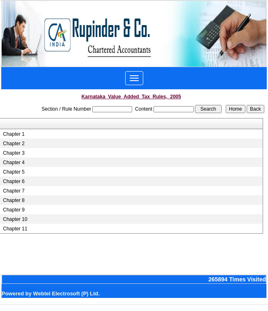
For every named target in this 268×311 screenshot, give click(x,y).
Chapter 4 (14, 162)
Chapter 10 (15, 219)
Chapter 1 (14, 134)
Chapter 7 (14, 191)
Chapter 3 (14, 153)
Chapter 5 (14, 172)
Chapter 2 (14, 143)
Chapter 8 (14, 200)
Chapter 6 (14, 181)
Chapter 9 (14, 210)
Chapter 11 (15, 229)
